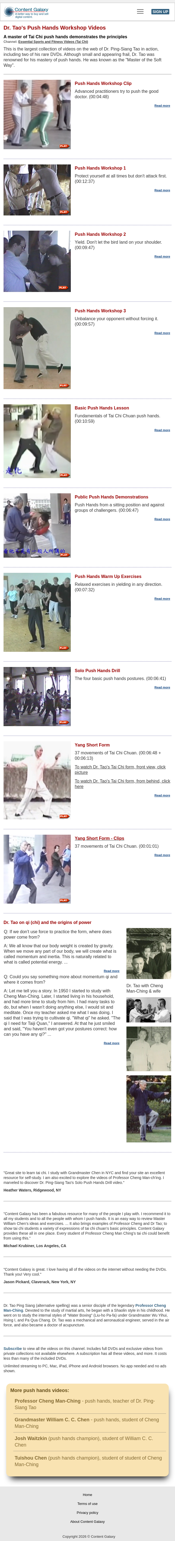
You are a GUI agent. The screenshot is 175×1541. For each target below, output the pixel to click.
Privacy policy (87, 1513)
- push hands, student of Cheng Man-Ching (87, 1423)
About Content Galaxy (87, 1522)
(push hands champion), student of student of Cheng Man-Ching (88, 1461)
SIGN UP (160, 11)
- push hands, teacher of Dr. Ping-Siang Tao (85, 1404)
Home (87, 1495)
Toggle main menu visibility (140, 9)
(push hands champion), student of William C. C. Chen (84, 1442)
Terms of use (87, 1504)
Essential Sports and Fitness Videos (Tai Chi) (53, 42)
